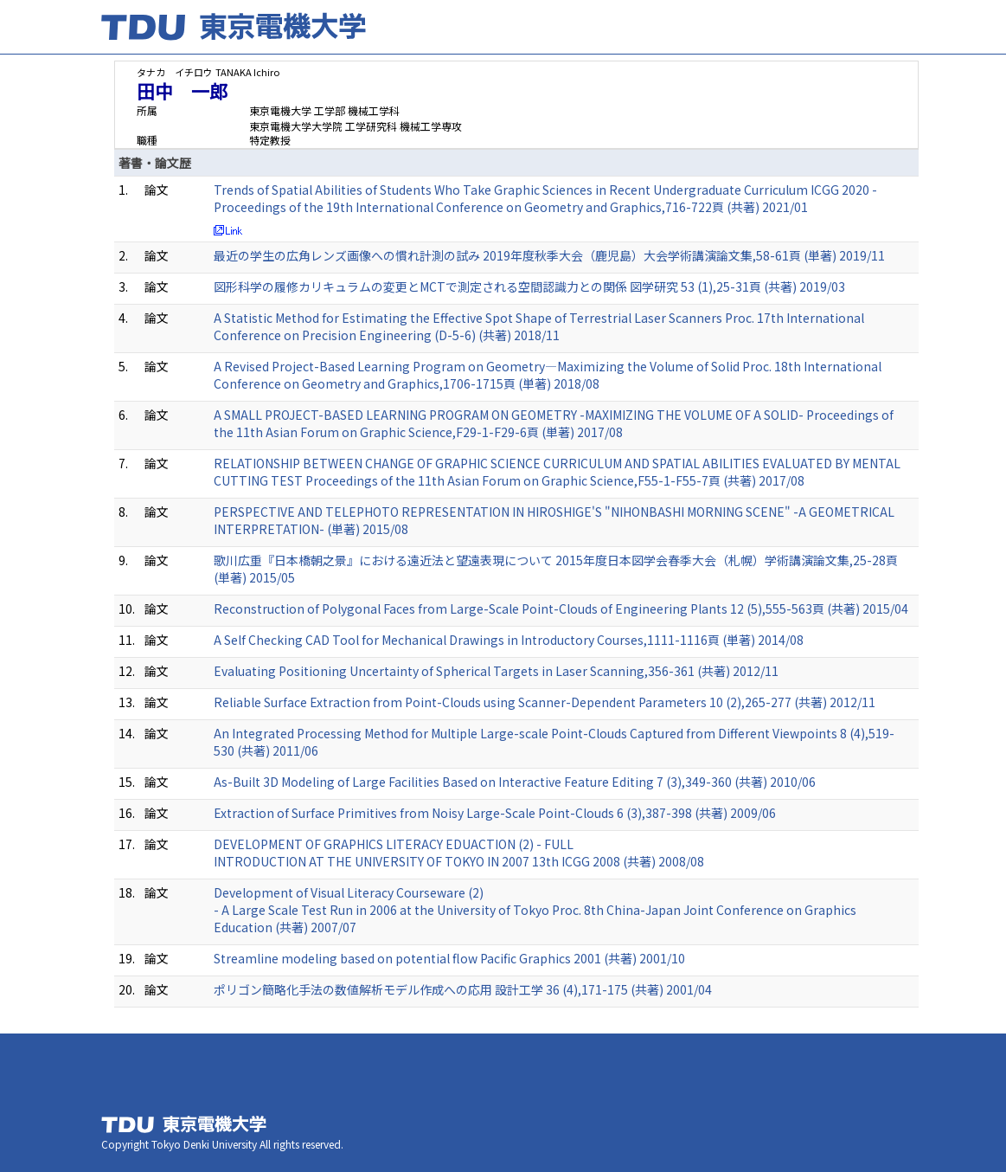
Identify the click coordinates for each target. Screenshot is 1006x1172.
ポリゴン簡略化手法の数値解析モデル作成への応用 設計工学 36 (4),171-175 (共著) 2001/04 (463, 989)
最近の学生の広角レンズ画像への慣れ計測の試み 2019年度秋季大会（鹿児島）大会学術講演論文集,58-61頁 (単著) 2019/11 (549, 255)
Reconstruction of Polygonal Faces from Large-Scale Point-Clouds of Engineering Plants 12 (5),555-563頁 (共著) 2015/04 (561, 608)
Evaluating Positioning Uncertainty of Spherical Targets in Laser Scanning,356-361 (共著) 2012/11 (496, 670)
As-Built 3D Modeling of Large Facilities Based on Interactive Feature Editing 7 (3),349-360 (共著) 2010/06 (515, 781)
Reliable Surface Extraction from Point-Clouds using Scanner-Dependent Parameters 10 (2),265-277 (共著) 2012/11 (544, 702)
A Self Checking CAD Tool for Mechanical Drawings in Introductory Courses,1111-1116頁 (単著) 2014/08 (509, 639)
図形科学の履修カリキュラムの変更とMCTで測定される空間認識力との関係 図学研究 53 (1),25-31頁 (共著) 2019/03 (529, 286)
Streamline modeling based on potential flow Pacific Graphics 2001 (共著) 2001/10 (449, 958)
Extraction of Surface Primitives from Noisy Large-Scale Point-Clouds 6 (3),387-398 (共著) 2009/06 (495, 812)
